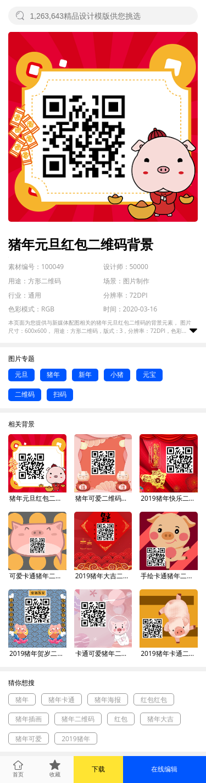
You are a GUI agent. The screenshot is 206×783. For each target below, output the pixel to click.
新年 (85, 374)
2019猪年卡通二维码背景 (169, 653)
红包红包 (154, 699)
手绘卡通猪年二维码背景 (169, 576)
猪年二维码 (78, 719)
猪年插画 (28, 719)
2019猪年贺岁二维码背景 (37, 653)
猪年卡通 (61, 699)
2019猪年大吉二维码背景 (103, 576)
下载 (98, 769)
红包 (120, 719)
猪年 (53, 374)
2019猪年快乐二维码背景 (169, 498)
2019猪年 (76, 738)
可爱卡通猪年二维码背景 (37, 576)
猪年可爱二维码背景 (103, 498)
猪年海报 (107, 699)
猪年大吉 (160, 719)
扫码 (59, 394)
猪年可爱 (28, 738)
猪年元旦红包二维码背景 (37, 498)
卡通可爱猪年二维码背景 (103, 653)
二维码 (25, 394)
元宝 (149, 374)
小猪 (117, 374)
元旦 (21, 374)
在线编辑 (164, 769)
